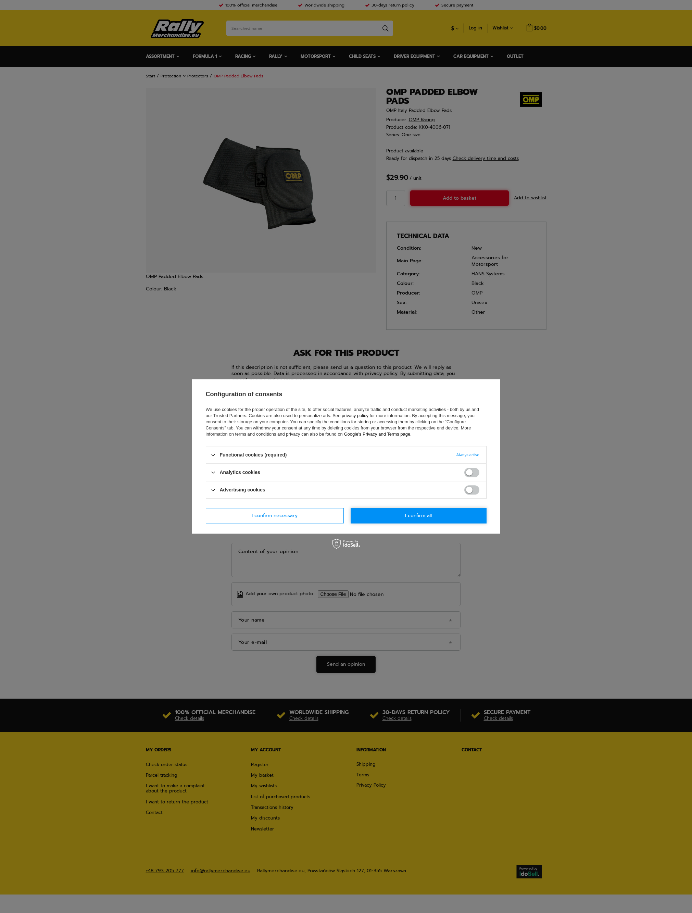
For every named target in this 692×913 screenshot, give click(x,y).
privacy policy (355, 415)
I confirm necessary (275, 515)
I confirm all (418, 515)
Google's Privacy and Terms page (377, 434)
